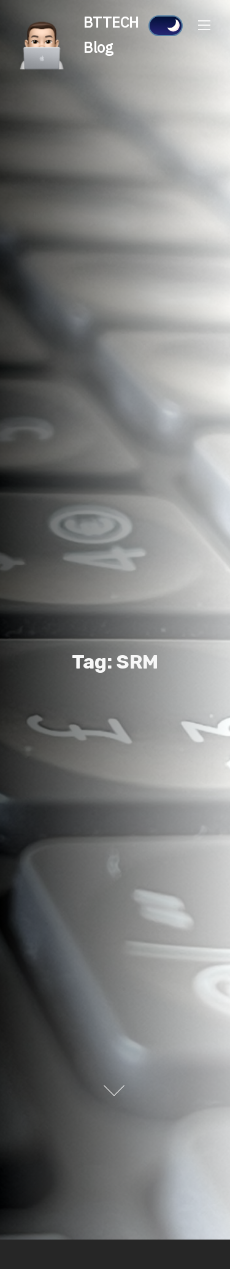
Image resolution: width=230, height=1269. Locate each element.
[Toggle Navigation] (204, 24)
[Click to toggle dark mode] (165, 25)
